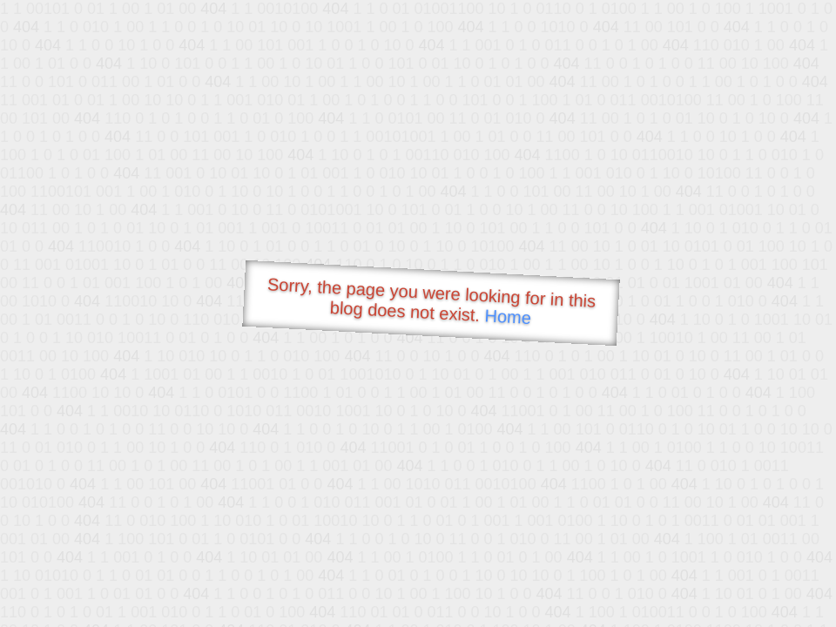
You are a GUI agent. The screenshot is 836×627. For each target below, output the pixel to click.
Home (507, 316)
